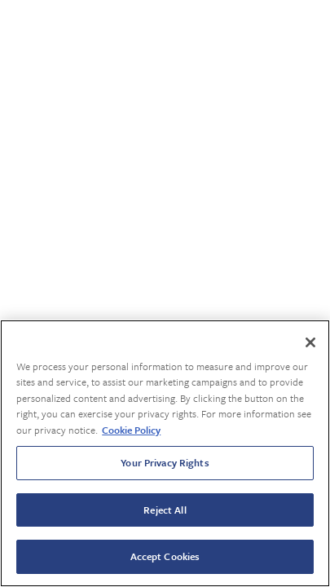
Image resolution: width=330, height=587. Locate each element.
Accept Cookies (165, 556)
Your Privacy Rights (165, 462)
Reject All (164, 509)
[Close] (310, 342)
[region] (165, 453)
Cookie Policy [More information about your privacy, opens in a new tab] (131, 429)
